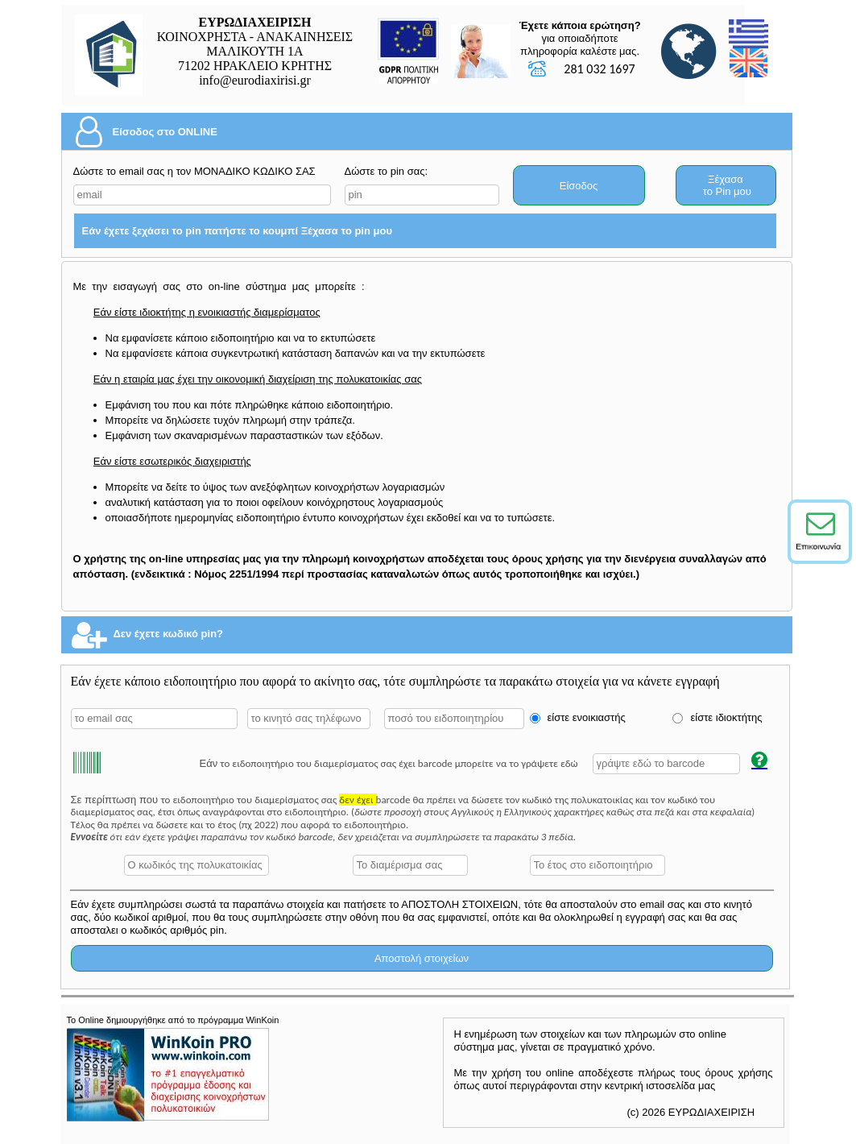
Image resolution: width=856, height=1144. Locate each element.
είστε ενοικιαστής (587, 717)
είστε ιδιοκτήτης (727, 717)
